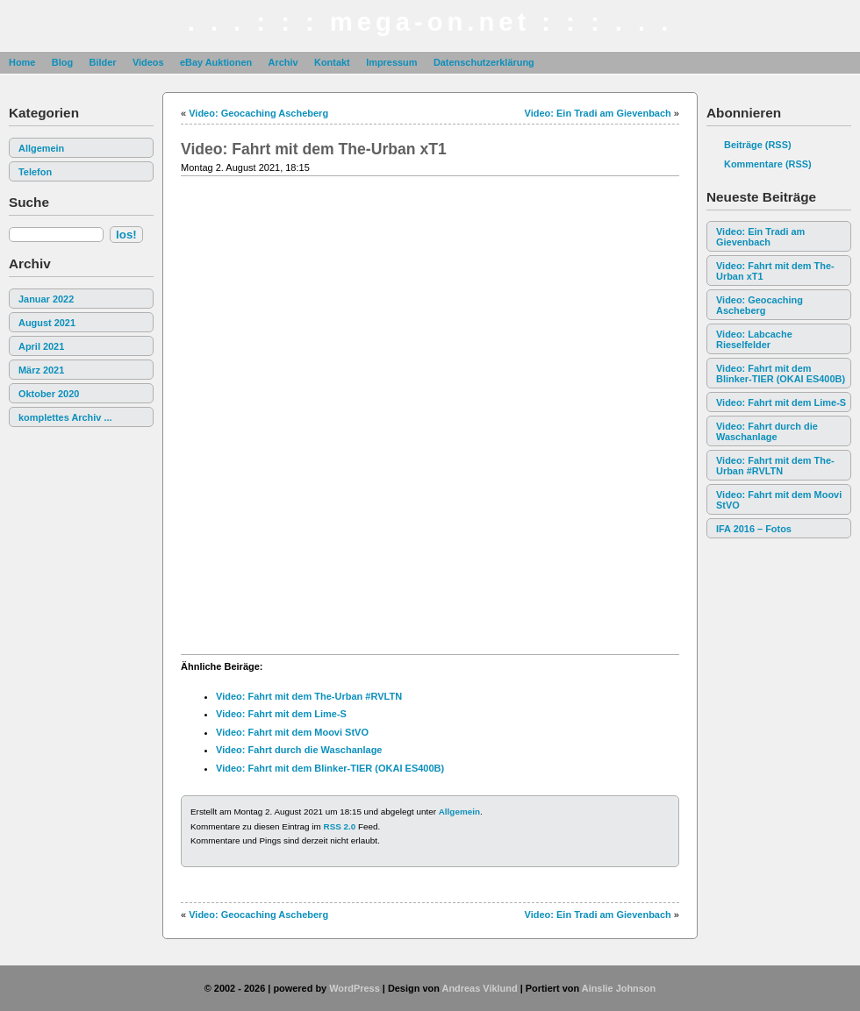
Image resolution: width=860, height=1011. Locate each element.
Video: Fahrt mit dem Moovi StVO (779, 499)
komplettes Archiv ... (65, 417)
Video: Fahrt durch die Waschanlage (767, 431)
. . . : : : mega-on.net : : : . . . (430, 22)
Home (22, 62)
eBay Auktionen (216, 62)
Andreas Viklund (479, 988)
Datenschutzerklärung (484, 62)
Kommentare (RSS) (768, 164)
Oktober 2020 (48, 393)
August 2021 (46, 322)
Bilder (102, 62)
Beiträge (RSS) (758, 144)
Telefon (35, 172)
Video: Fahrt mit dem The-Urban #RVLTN (775, 465)
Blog (62, 62)
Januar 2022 (46, 299)
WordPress (354, 988)
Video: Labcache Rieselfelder (754, 339)
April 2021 (41, 346)
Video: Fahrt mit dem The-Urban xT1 (775, 270)
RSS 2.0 (340, 826)
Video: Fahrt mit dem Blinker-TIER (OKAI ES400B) (780, 373)
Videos (148, 62)
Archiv (283, 62)
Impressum (391, 62)
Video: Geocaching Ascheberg (759, 305)
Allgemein (41, 148)
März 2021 (41, 370)
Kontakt (332, 62)
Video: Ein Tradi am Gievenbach (760, 236)
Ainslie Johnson (619, 988)
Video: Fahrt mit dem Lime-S (781, 402)
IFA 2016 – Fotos (754, 528)
